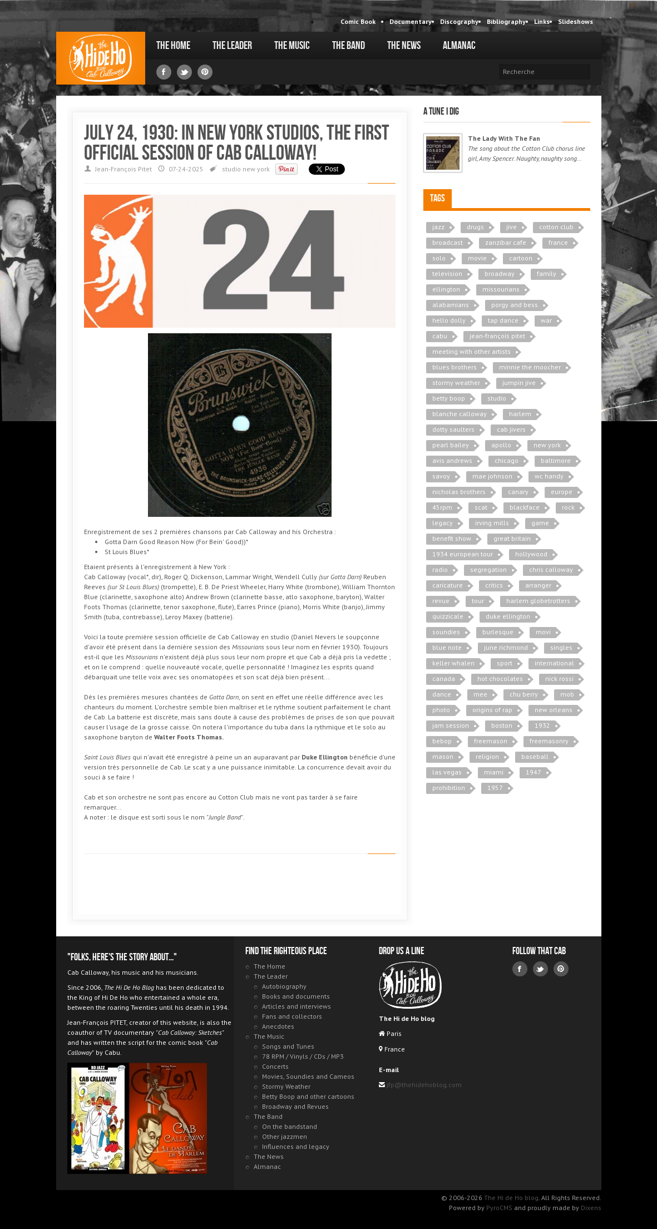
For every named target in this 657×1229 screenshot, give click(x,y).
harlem (520, 413)
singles (561, 647)
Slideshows (575, 21)
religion (487, 756)
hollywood (531, 554)
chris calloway (551, 569)
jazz (438, 227)
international (554, 663)
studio (231, 169)
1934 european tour (462, 554)
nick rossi (559, 678)
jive (511, 227)
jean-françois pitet (497, 336)
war (546, 320)
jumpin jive (519, 382)
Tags (437, 198)
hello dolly (449, 320)
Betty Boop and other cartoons (308, 1096)
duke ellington (508, 616)
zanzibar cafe (505, 242)
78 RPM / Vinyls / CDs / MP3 (303, 1056)
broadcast (447, 242)
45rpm (442, 507)
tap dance (503, 320)
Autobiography (284, 986)
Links (542, 21)
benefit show (451, 538)
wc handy (549, 476)
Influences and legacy (295, 1146)
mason (442, 756)
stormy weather (456, 382)
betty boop (448, 398)
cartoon (520, 258)
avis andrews (452, 460)
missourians (501, 289)
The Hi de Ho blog (100, 58)
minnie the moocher (530, 367)
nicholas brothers (459, 491)
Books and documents (296, 996)
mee (480, 694)
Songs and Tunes (288, 1046)
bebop (442, 741)
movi (543, 632)
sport (504, 663)
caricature (447, 585)
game (540, 523)
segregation (488, 569)
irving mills (492, 523)
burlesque (497, 632)
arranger (538, 585)
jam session (450, 725)
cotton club (556, 227)
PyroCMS (499, 1207)
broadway (500, 273)
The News (404, 45)
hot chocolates (500, 678)
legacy (442, 523)
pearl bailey (450, 445)
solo (439, 258)
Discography (459, 21)
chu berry (524, 694)
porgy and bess (514, 304)
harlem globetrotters (538, 600)
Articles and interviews (296, 1006)
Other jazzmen (284, 1136)
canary (518, 491)
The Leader (232, 45)
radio (440, 569)
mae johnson (492, 476)
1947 (533, 772)
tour (478, 600)
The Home (173, 45)
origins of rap (492, 709)
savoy (441, 476)
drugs (475, 227)
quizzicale (447, 616)
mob (567, 694)
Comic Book (358, 21)
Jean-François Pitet (123, 169)
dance (441, 694)
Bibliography (506, 21)
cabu (439, 336)
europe (561, 491)
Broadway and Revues (295, 1106)
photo (441, 709)
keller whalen (453, 663)
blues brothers (454, 367)
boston (501, 725)
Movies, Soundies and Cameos (308, 1076)
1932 (542, 725)
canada (443, 678)
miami (493, 772)
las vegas (447, 772)
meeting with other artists (471, 351)
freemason (490, 741)
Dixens (591, 1207)
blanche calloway (459, 413)
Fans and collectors (292, 1016)
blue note (447, 647)
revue (440, 600)
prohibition (448, 787)
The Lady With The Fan (504, 138)
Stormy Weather (286, 1086)
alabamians (450, 304)
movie (477, 258)
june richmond (506, 647)
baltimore (556, 460)
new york (256, 169)
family (546, 273)
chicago (506, 460)
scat (481, 507)
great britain (512, 538)
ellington (446, 289)
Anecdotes (278, 1026)
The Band (348, 45)
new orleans (553, 709)
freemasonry (549, 741)
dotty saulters (453, 429)
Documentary (410, 21)
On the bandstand (289, 1126)
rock (568, 507)
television (447, 273)
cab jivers (511, 429)
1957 (495, 787)
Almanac (459, 45)
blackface (525, 507)
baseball (535, 756)
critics (494, 585)
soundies (446, 632)
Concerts (275, 1066)
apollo (501, 445)
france (558, 242)
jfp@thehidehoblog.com (423, 1084)
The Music (292, 45)
